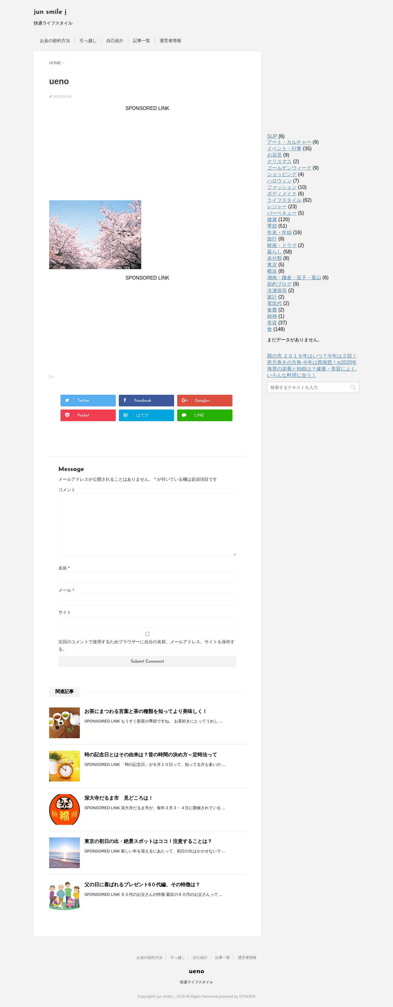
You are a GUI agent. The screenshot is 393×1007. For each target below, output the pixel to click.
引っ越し (88, 40)
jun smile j (50, 12)
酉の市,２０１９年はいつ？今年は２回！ (312, 356)
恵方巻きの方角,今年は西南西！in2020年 (312, 362)
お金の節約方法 (55, 40)
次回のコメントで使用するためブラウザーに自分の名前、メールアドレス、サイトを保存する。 (146, 645)
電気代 (274, 303)
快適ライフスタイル (196, 982)
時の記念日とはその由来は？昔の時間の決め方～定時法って (150, 754)
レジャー (277, 206)
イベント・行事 (284, 148)
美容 (272, 322)
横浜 (272, 271)
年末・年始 (279, 232)
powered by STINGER (237, 996)
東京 (272, 264)
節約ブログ (279, 284)
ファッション (282, 187)
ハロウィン (279, 180)
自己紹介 (114, 40)
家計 (272, 297)
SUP (272, 136)
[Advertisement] (147, 154)
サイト (64, 612)
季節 (272, 226)
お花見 (274, 155)
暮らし (274, 251)
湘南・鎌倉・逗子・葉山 (294, 277)
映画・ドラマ (282, 245)
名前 (64, 568)
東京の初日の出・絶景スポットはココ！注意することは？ (148, 841)
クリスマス (279, 161)
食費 (272, 309)
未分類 (274, 258)
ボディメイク (282, 193)
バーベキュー (282, 213)
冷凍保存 (277, 290)
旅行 (272, 238)
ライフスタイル (284, 200)
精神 (272, 316)
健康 (272, 219)
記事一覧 (141, 40)
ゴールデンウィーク (289, 167)
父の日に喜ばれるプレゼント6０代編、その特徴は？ (142, 884)
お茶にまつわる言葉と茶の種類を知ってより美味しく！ (145, 711)
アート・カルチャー (289, 142)
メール (66, 590)
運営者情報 (170, 40)
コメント (67, 489)
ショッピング (282, 174)
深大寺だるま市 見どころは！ (118, 798)
